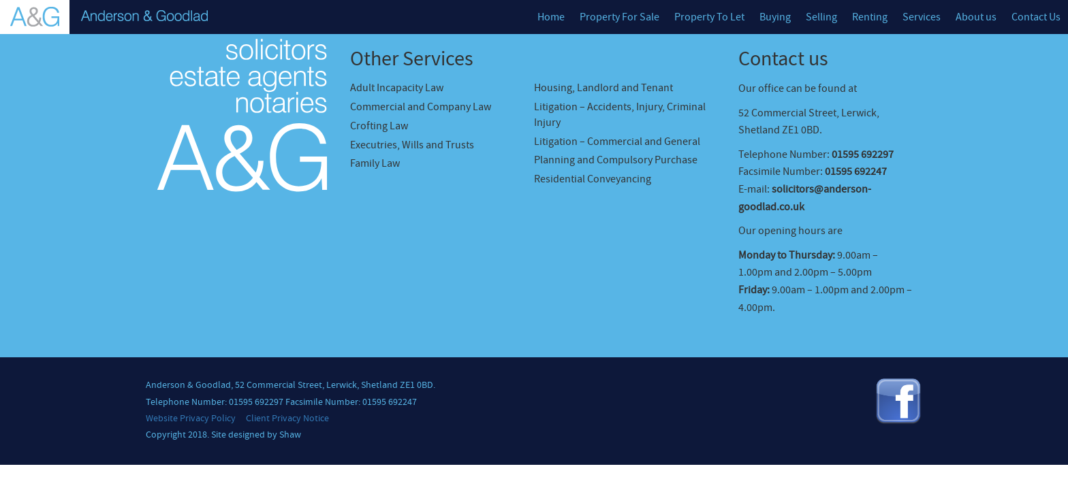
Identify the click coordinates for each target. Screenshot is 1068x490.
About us (976, 17)
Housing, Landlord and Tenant (603, 88)
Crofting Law (379, 126)
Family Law (375, 163)
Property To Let (709, 17)
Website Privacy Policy (191, 418)
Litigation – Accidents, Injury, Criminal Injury (620, 114)
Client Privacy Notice (287, 418)
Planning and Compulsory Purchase (615, 160)
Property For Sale (619, 17)
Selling (821, 17)
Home (551, 17)
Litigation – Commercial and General (617, 141)
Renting (870, 17)
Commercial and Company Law (420, 107)
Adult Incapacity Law (396, 88)
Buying (775, 17)
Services (921, 17)
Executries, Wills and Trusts (412, 145)
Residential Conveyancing (592, 179)
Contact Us (1036, 17)
